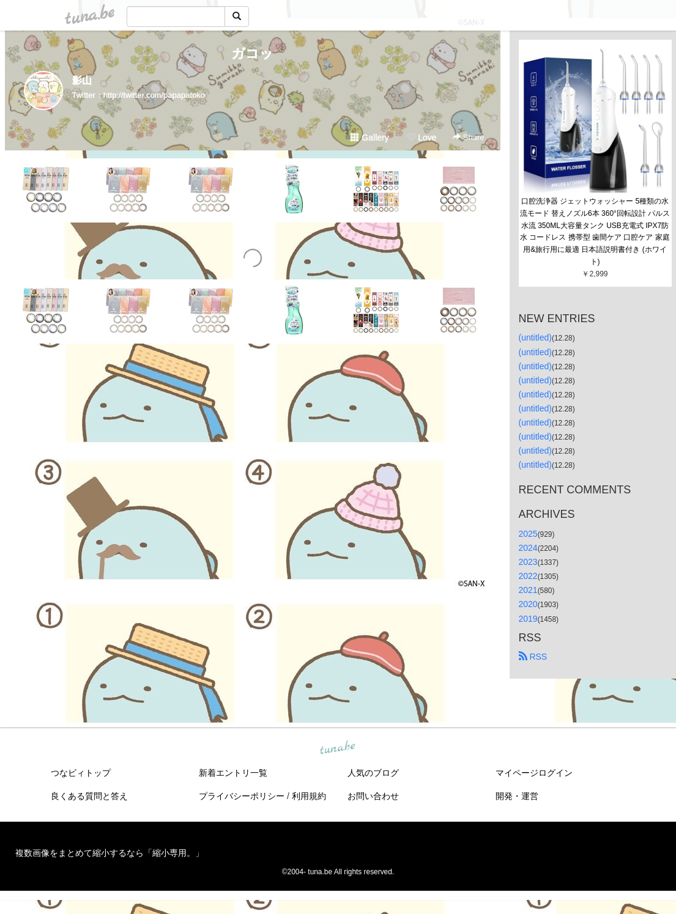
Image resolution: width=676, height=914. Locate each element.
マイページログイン (534, 773)
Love (421, 137)
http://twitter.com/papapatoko (154, 95)
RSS (533, 657)
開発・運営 (517, 796)
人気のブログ (373, 773)
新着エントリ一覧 (233, 773)
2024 (528, 548)
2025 (528, 534)
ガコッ (252, 53)
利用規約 (309, 796)
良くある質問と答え (89, 796)
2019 (528, 619)
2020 (528, 604)
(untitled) (535, 337)
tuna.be (338, 748)
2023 (528, 562)
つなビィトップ (81, 773)
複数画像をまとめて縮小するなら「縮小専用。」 (109, 853)
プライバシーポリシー (241, 796)
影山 (82, 80)
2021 (528, 590)
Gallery (369, 137)
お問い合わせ (373, 796)
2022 (528, 576)
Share (468, 137)
